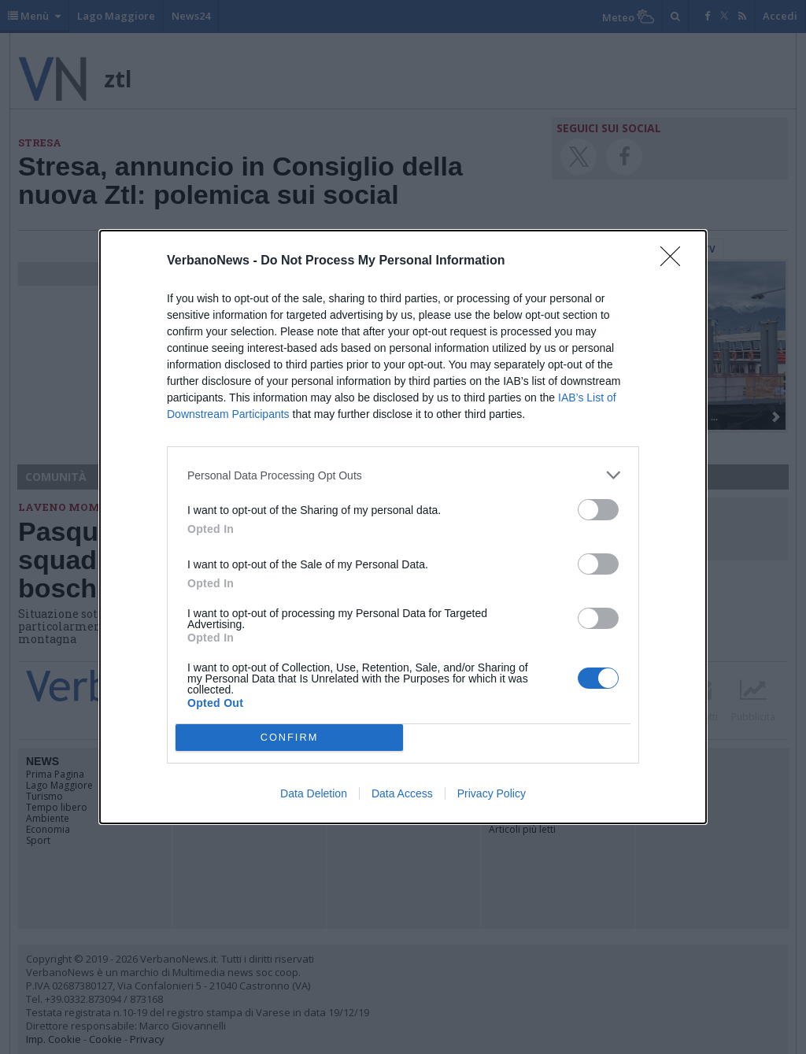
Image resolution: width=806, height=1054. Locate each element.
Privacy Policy (491, 793)
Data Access (402, 793)
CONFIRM (289, 738)
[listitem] (403, 475)
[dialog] (403, 527)
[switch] (598, 509)
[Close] (675, 261)
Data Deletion (313, 793)
